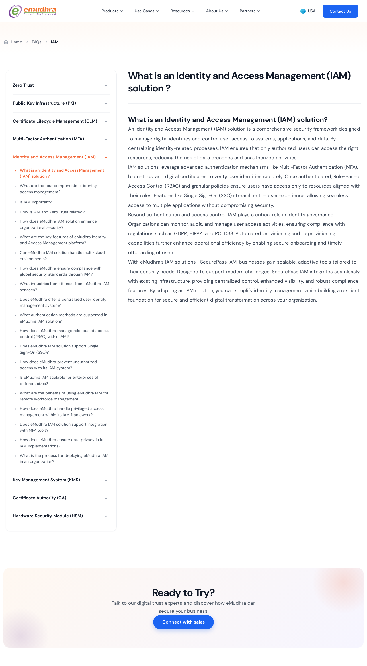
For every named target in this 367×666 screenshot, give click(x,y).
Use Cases (144, 10)
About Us (214, 10)
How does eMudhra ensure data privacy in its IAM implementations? (62, 443)
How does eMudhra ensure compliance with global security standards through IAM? (60, 271)
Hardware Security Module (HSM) (48, 516)
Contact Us (340, 11)
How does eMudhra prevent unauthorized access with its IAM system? (58, 365)
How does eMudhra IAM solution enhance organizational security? (58, 224)
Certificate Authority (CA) (39, 498)
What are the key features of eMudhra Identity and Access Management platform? (63, 240)
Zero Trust (23, 85)
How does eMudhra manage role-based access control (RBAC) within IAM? (64, 333)
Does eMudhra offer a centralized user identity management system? (63, 302)
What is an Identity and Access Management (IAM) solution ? (62, 173)
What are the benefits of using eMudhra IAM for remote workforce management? (64, 396)
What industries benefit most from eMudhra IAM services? (64, 286)
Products (109, 10)
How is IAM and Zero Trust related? (52, 212)
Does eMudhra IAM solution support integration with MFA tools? (63, 427)
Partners (247, 10)
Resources (180, 10)
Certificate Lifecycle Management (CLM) (55, 121)
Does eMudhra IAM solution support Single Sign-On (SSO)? (59, 349)
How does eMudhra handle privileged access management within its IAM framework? (62, 411)
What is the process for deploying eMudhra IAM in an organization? (64, 458)
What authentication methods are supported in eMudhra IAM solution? (63, 318)
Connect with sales (183, 622)
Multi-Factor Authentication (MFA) (48, 139)
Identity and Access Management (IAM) (54, 157)
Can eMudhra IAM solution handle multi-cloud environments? (62, 255)
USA (307, 11)
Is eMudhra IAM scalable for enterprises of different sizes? (59, 380)
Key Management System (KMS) (46, 480)
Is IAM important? (36, 202)
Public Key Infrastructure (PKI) (44, 103)
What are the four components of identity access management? (58, 189)
